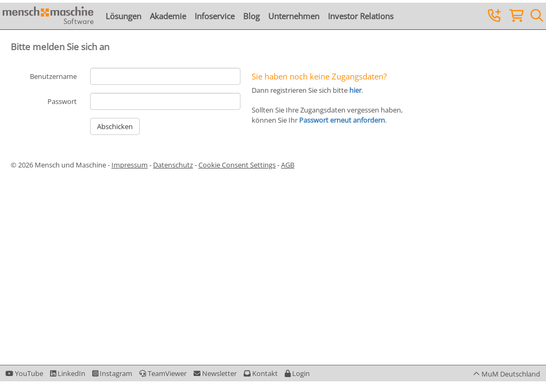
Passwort (62, 101)
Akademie (168, 16)
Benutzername (53, 76)
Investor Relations (361, 16)
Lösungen (123, 16)
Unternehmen (293, 16)
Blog (251, 16)
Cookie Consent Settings (237, 165)
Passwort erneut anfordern (342, 120)
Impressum (129, 165)
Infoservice (215, 16)
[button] (297, 373)
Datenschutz (173, 165)
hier (355, 90)
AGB (287, 165)
